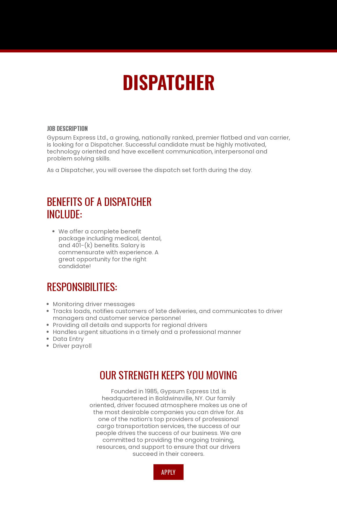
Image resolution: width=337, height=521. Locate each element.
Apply (168, 469)
